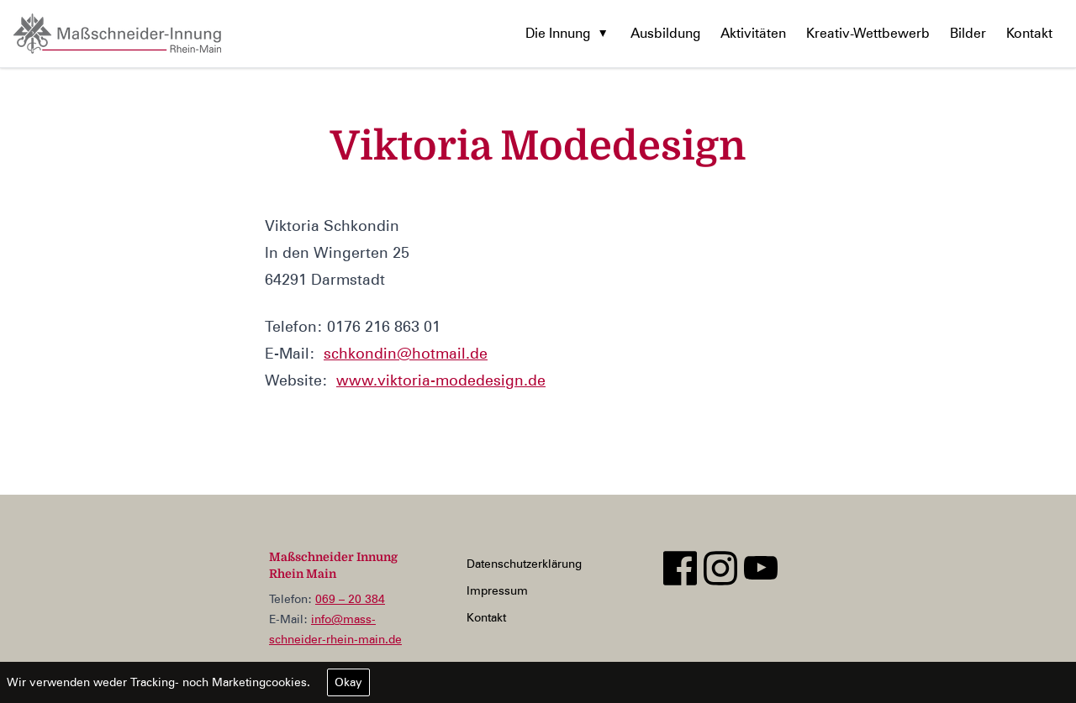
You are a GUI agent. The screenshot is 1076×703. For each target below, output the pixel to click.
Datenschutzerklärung (524, 563)
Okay (348, 682)
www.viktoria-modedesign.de (441, 380)
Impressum (497, 590)
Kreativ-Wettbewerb (868, 33)
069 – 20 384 (350, 599)
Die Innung (557, 33)
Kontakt (1029, 33)
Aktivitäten (753, 33)
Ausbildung (665, 33)
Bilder (968, 33)
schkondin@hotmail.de (406, 353)
